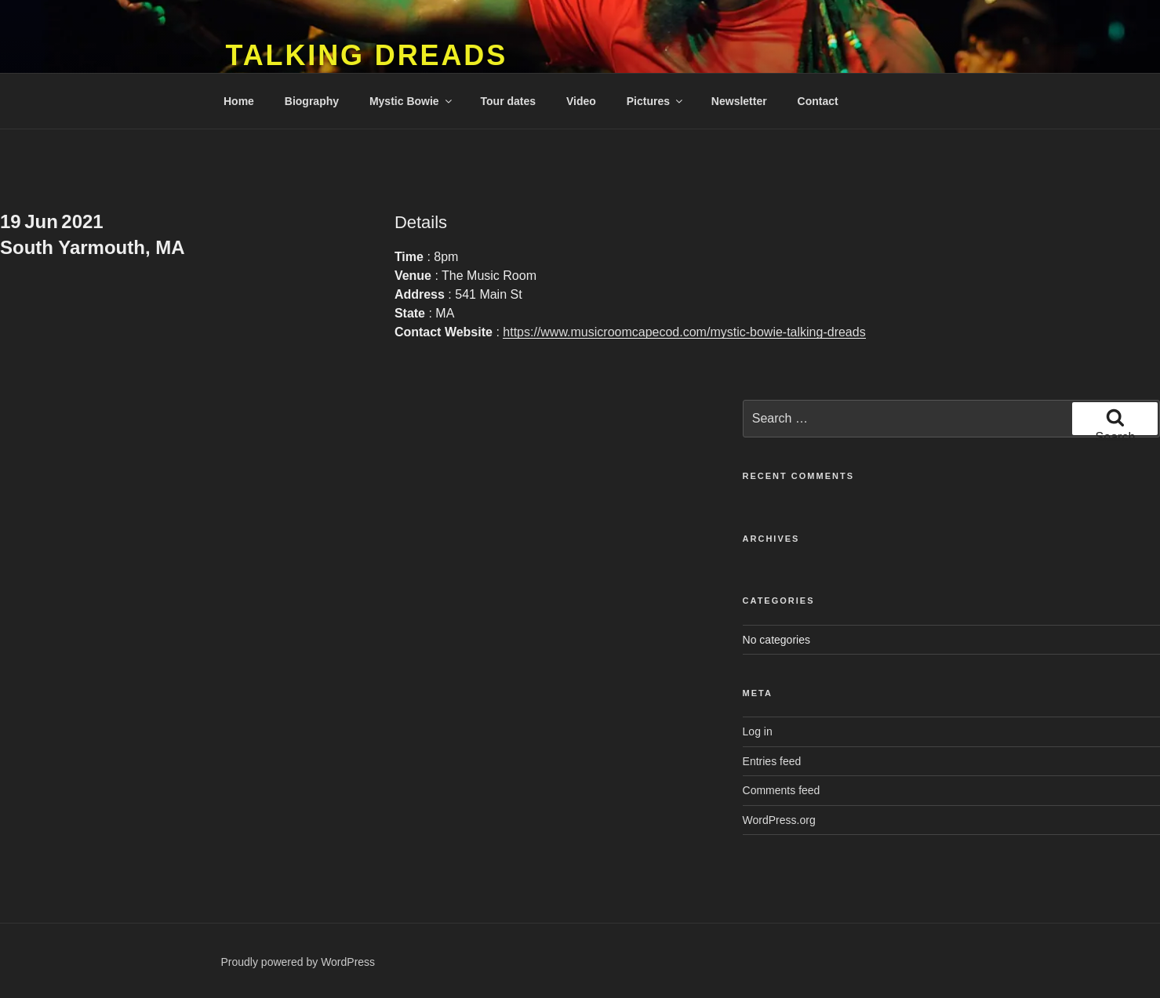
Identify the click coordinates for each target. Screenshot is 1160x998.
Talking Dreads (367, 55)
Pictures (656, 101)
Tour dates (508, 101)
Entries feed (772, 761)
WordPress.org (779, 820)
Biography (312, 101)
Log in (758, 731)
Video (581, 101)
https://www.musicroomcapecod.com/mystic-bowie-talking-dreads (684, 332)
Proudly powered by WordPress (298, 962)
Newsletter (739, 101)
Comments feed (781, 790)
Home (239, 101)
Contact (818, 101)
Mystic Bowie (411, 101)
